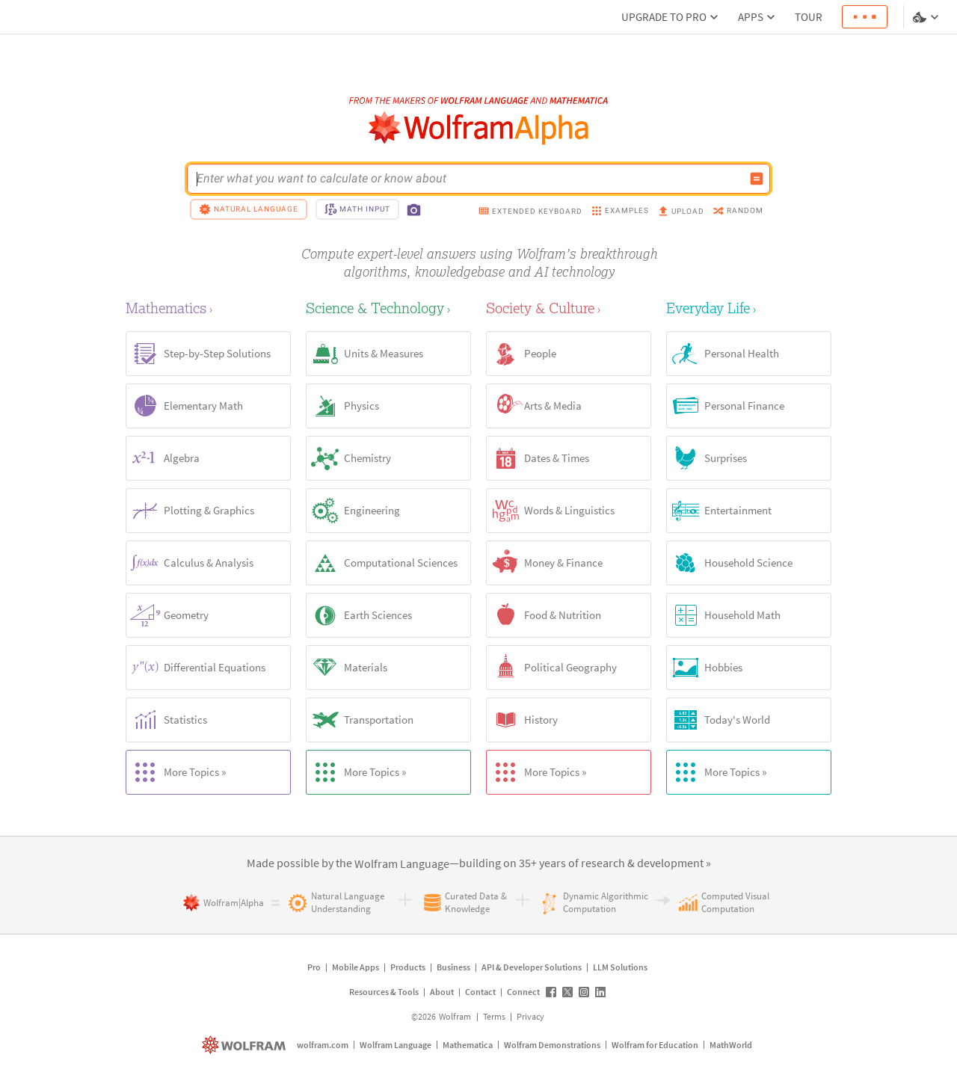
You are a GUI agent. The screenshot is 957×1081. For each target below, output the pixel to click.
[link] (401, 864)
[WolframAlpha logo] (479, 128)
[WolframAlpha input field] (469, 178)
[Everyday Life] (748, 307)
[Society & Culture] (568, 307)
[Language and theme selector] (927, 17)
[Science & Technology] (388, 307)
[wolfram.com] (246, 1044)
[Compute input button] (756, 178)
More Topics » (176, 772)
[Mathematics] (208, 307)
